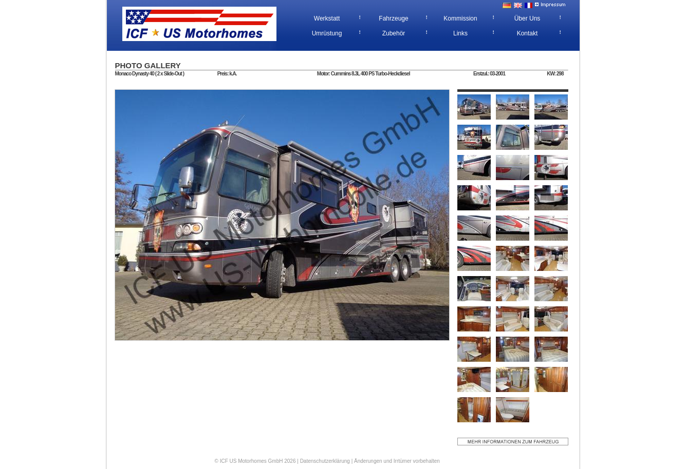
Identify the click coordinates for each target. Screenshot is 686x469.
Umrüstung (327, 33)
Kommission (460, 18)
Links (460, 33)
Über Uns (527, 18)
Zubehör (393, 33)
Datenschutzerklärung (325, 461)
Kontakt (527, 33)
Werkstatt (327, 18)
